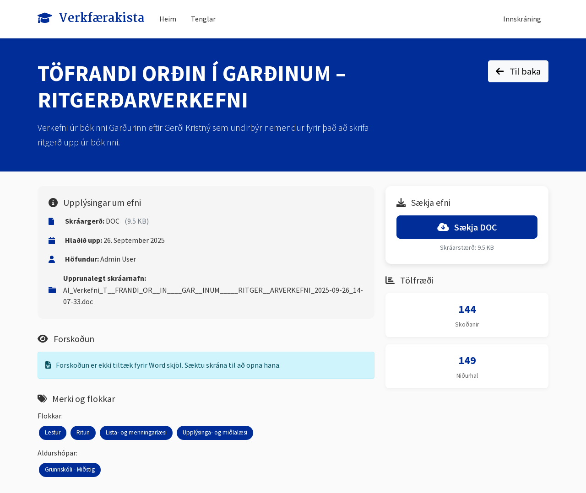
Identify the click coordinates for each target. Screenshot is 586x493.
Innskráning (522, 18)
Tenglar (203, 18)
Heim (167, 18)
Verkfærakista (91, 18)
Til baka (518, 71)
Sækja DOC (467, 227)
